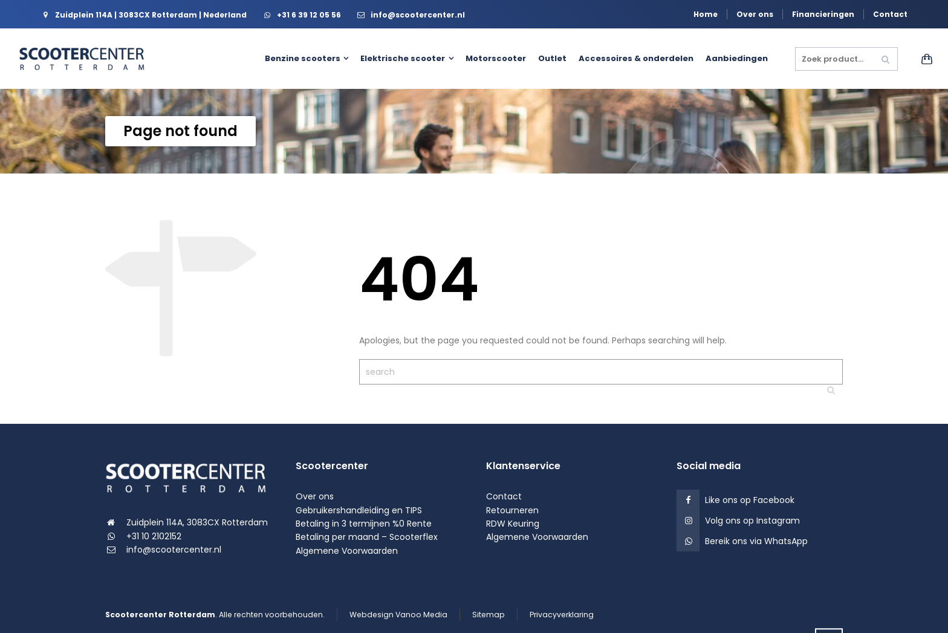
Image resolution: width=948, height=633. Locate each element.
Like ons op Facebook (749, 500)
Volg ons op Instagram (752, 521)
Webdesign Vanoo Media (398, 614)
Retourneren (512, 510)
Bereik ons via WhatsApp (756, 541)
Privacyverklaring (562, 614)
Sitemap (488, 614)
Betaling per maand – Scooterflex (367, 537)
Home (705, 14)
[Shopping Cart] (923, 58)
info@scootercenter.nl (173, 550)
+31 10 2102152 (153, 536)
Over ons (754, 14)
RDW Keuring (512, 524)
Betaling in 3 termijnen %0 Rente (364, 524)
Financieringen (823, 14)
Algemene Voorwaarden (347, 551)
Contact (890, 14)
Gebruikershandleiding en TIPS (359, 510)
